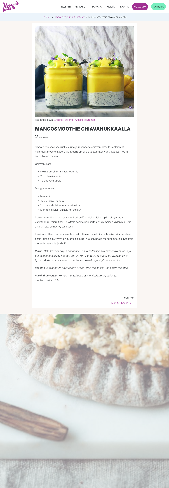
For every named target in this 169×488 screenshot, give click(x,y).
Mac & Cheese (119, 303)
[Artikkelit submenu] (87, 7)
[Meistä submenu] (115, 7)
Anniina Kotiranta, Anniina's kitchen (74, 119)
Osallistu (140, 6)
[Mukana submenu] (102, 7)
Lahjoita (158, 6)
